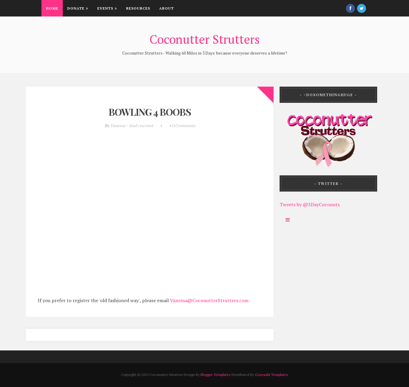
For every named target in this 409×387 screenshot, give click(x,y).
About (166, 8)
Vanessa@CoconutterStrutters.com (209, 300)
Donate (77, 8)
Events (107, 8)
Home (52, 8)
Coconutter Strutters (205, 39)
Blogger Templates (216, 374)
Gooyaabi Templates (271, 374)
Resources (138, 8)
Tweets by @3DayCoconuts (310, 204)
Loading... (152, 218)
